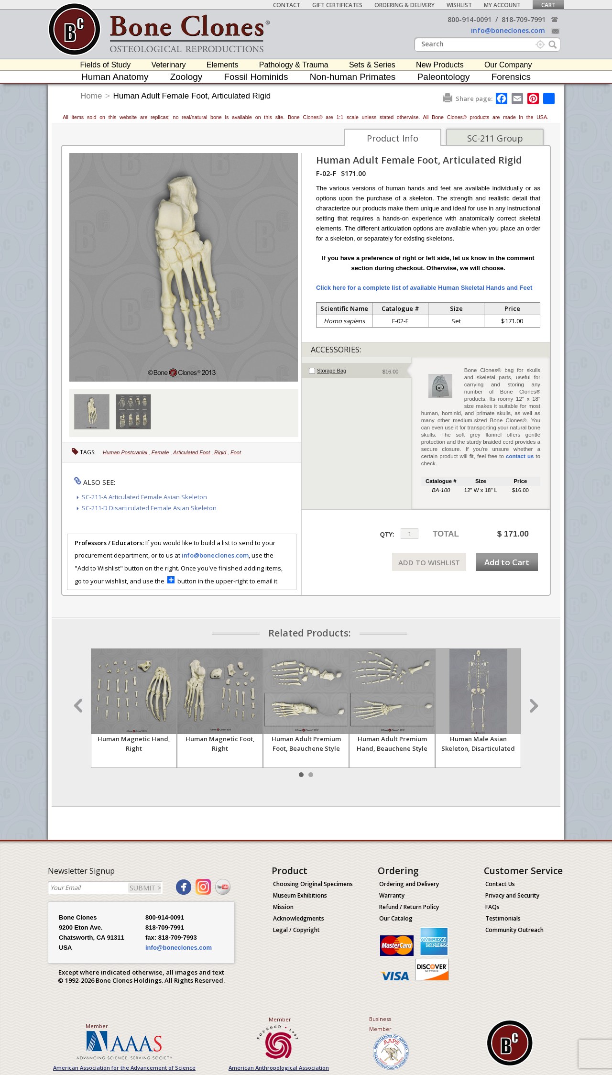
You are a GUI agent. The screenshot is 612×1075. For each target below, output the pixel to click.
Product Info (392, 138)
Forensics (511, 77)
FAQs (492, 907)
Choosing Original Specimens (313, 884)
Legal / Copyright (296, 930)
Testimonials (503, 918)
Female (161, 452)
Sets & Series (372, 65)
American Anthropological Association (279, 1067)
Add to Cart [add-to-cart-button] (506, 562)
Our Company (508, 65)
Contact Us (500, 884)
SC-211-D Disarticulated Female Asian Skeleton (149, 508)
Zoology (186, 77)
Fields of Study (105, 65)
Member (97, 1026)
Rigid (221, 452)
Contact (286, 5)
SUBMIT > (145, 887)
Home (91, 95)
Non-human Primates (353, 77)
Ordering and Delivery (409, 884)
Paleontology (443, 77)
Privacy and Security (512, 895)
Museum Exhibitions (300, 895)
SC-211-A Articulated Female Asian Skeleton (144, 497)
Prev (79, 705)
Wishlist (459, 5)
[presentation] (356, 370)
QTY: (387, 534)
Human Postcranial (126, 452)
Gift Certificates (337, 5)
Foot (235, 452)
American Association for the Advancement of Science (124, 1067)
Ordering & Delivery (404, 5)
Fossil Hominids (256, 77)
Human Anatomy (114, 77)
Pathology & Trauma (293, 65)
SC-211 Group (495, 138)
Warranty (391, 895)
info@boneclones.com (508, 30)
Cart (548, 5)
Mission (283, 907)
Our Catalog (396, 918)
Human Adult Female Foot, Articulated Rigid (192, 95)
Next (532, 705)
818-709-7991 (524, 19)
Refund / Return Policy (409, 907)
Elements (223, 65)
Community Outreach (514, 930)
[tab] (356, 370)
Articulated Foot (192, 452)
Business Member (380, 1023)
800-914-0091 (470, 19)
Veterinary (169, 65)
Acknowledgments (298, 918)
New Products (440, 65)
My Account (502, 5)
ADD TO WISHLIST (429, 562)
